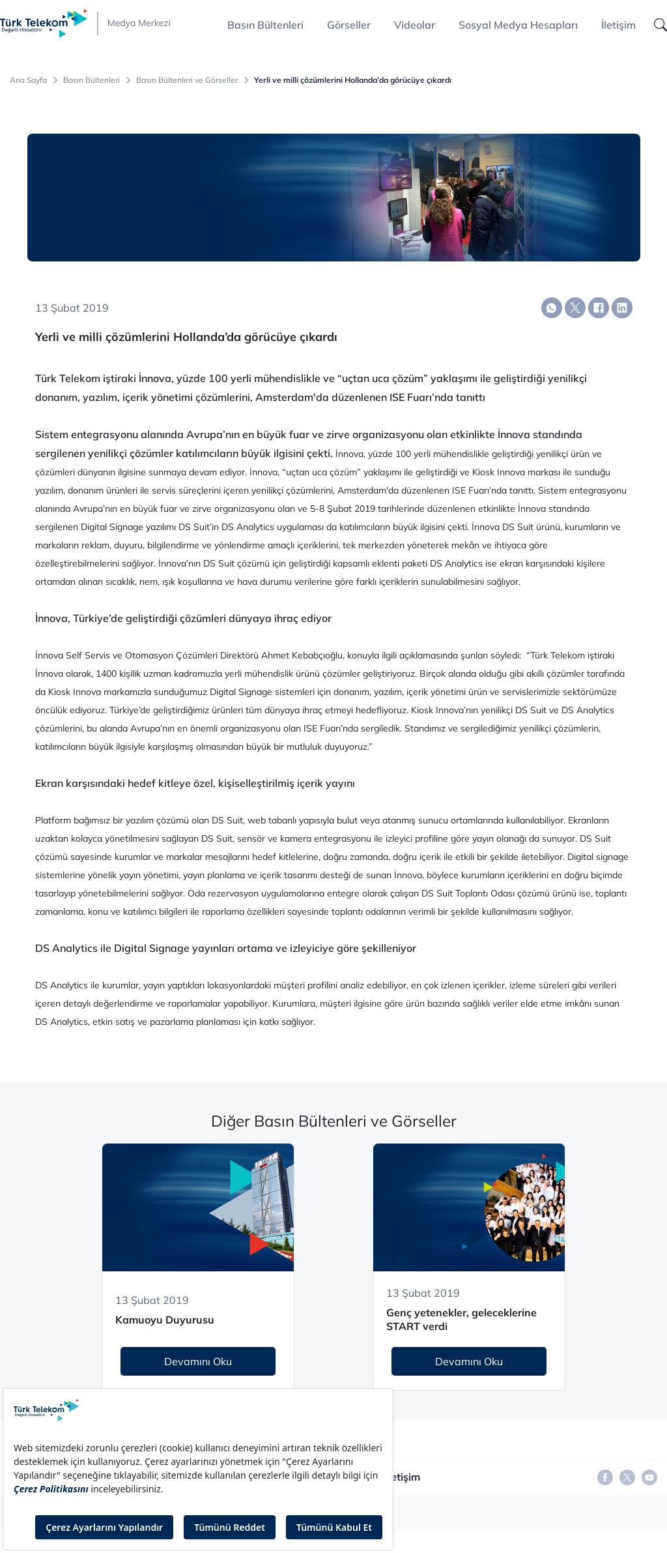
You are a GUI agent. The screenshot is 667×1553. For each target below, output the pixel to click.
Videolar (414, 24)
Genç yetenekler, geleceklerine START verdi (461, 1319)
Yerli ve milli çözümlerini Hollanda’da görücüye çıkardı (352, 80)
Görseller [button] (349, 24)
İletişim (618, 24)
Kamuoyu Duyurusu (164, 1319)
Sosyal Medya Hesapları (518, 24)
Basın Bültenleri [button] (265, 24)
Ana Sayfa (28, 80)
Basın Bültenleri (91, 80)
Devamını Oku (198, 1361)
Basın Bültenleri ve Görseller (187, 80)
